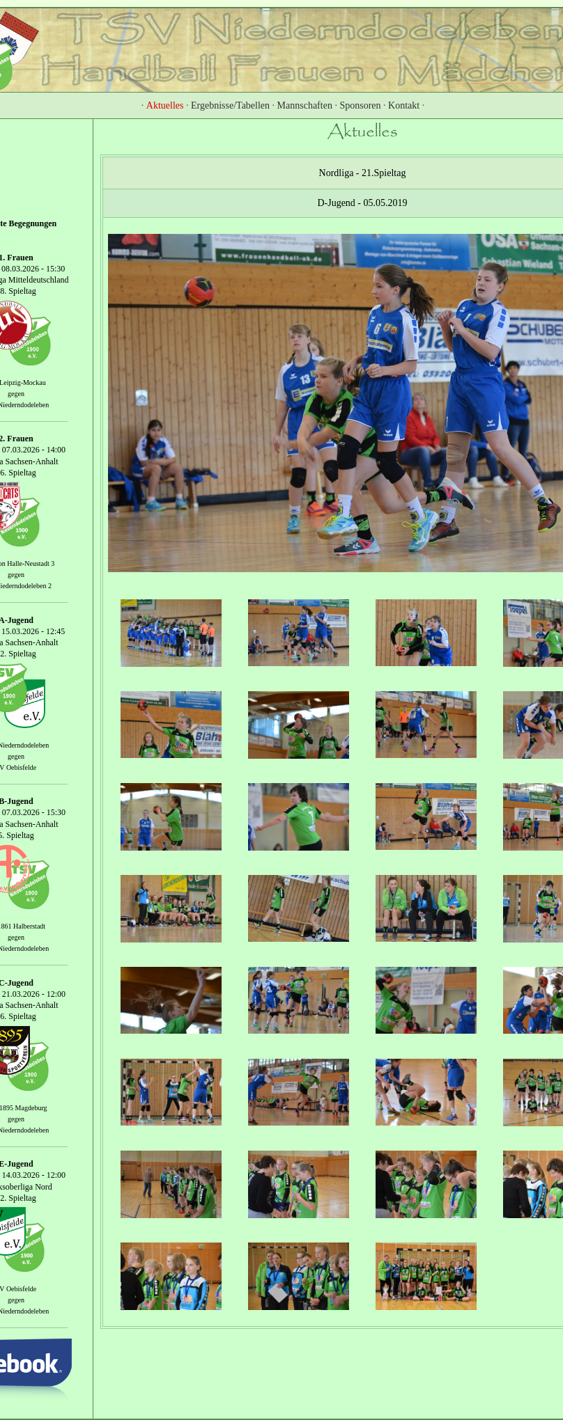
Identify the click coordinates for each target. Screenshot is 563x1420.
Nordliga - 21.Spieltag (362, 173)
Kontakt (403, 105)
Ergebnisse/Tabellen (230, 105)
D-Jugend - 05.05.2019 (362, 203)
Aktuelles (165, 105)
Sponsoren (359, 105)
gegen (16, 393)
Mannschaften (304, 105)
